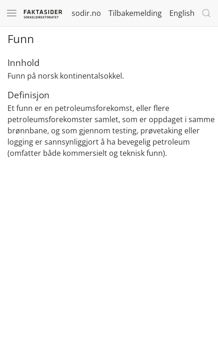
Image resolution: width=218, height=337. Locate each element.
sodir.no (86, 13)
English (182, 13)
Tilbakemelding (135, 13)
